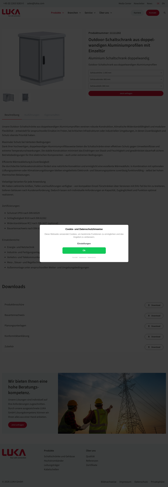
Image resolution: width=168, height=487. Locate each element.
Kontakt (75, 258)
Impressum (82, 258)
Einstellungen (84, 244)
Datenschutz (92, 258)
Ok (84, 251)
